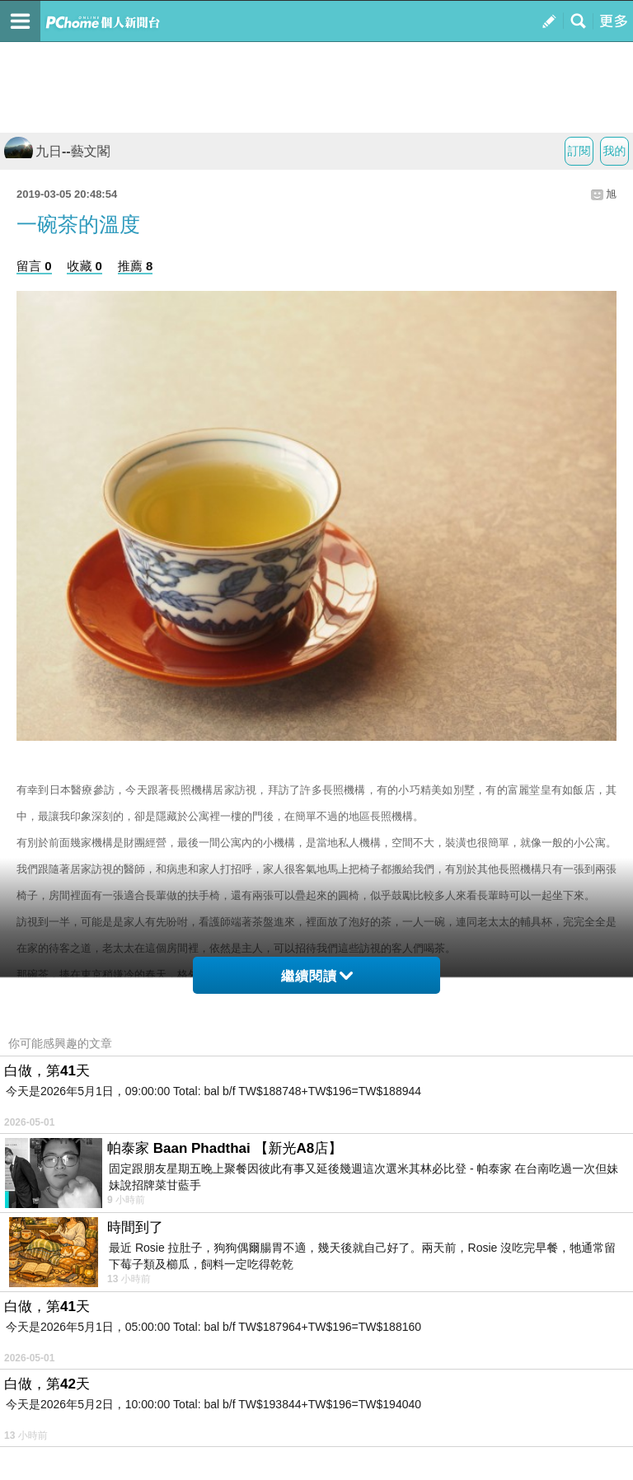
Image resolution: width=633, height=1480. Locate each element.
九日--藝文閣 (57, 151)
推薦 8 (135, 266)
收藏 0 (84, 266)
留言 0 (34, 266)
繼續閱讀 (317, 976)
